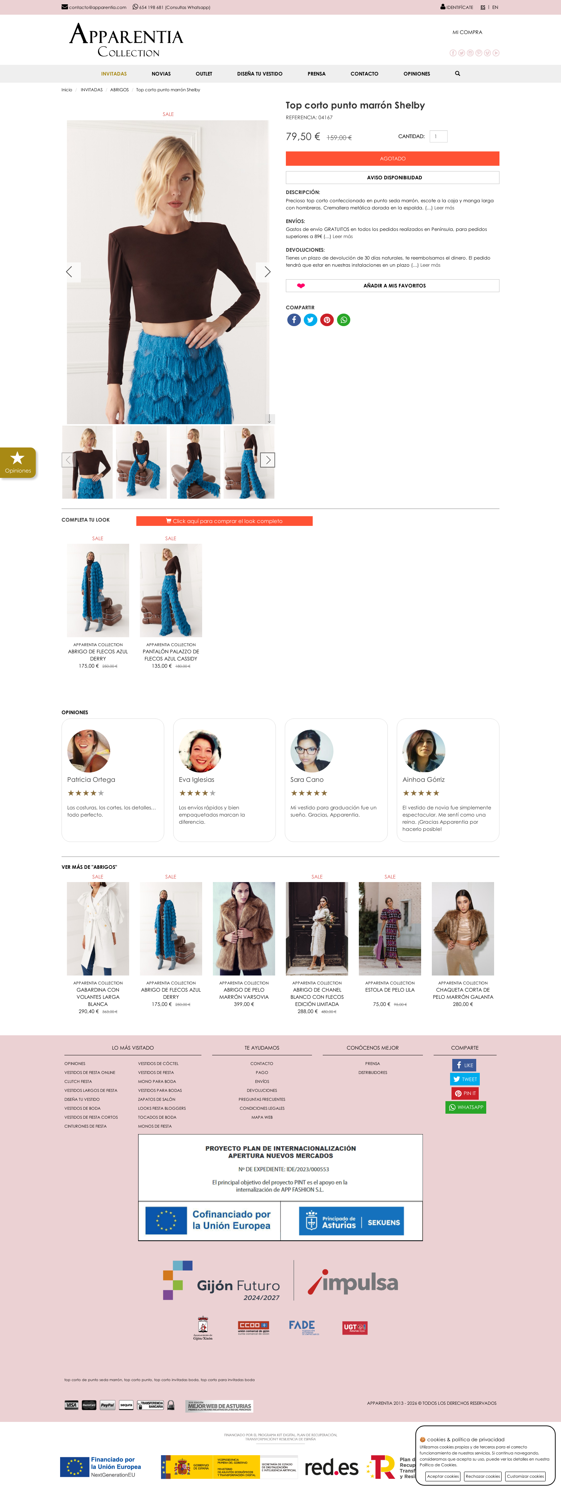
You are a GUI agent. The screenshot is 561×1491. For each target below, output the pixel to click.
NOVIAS (161, 74)
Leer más (444, 207)
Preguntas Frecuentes (262, 1099)
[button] (476, 32)
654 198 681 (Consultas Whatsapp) (171, 7)
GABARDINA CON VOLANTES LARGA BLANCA (98, 997)
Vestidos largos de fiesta (90, 1090)
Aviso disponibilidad (394, 177)
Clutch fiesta (78, 1081)
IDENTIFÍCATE (456, 7)
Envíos (262, 1081)
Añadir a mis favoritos (395, 285)
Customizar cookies (525, 1476)
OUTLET (204, 74)
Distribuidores (372, 1072)
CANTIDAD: (411, 136)
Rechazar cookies (483, 1476)
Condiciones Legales (262, 1108)
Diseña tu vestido (260, 74)
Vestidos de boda (82, 1108)
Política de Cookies (438, 1464)
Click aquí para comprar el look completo (224, 521)
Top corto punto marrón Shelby (168, 89)
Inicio (67, 89)
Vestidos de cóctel (158, 1063)
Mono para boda (157, 1081)
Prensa (317, 74)
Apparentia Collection (98, 644)
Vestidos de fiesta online (89, 1072)
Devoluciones (262, 1090)
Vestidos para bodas (160, 1090)
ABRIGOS (119, 89)
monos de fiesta (155, 1126)
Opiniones (417, 74)
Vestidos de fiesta (156, 1072)
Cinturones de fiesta (85, 1126)
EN (495, 7)
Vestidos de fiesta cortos (91, 1117)
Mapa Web (262, 1117)
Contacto (365, 74)
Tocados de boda (157, 1117)
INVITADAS (114, 74)
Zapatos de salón (156, 1099)
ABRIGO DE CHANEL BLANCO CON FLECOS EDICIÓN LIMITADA (317, 997)
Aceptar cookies (443, 1476)
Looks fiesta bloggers (162, 1108)
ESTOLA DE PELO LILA (390, 990)
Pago (262, 1072)
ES (482, 7)
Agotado (393, 158)
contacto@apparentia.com (94, 7)
